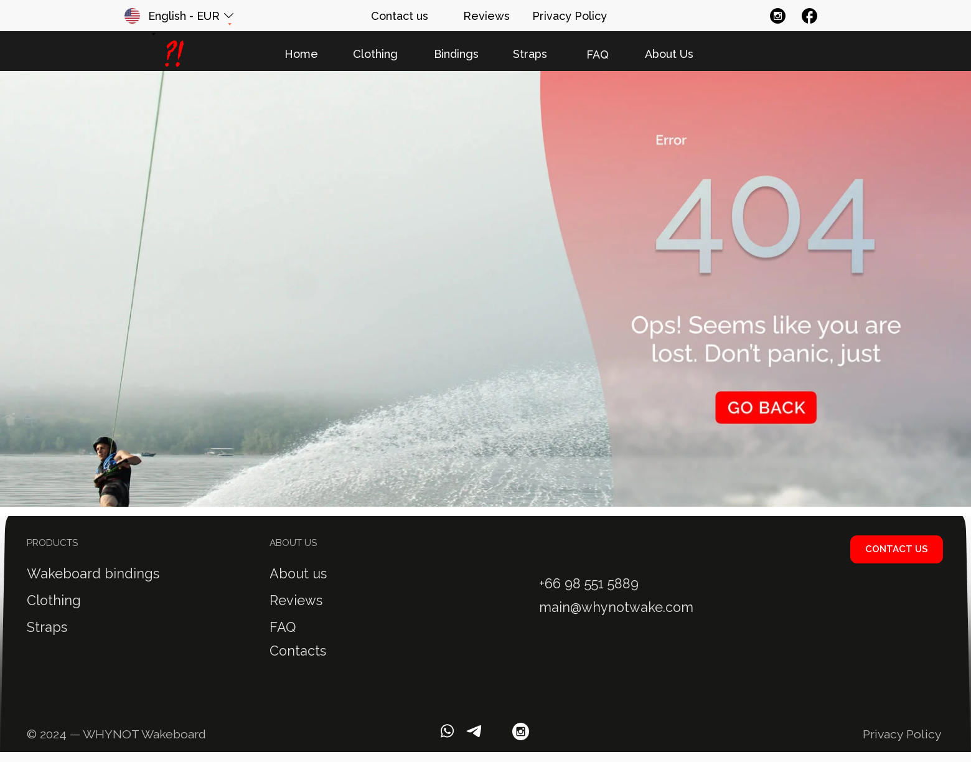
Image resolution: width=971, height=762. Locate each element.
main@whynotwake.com (616, 607)
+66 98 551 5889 (589, 583)
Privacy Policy (902, 734)
